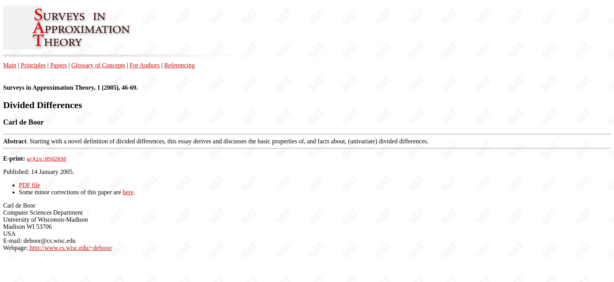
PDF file (29, 185)
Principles (33, 65)
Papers (58, 65)
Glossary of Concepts (98, 65)
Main (9, 65)
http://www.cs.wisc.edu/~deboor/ (70, 247)
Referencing (179, 65)
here (128, 192)
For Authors (145, 65)
